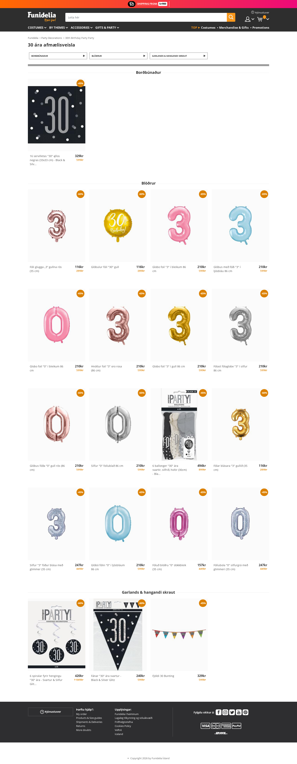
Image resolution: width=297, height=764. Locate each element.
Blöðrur (97, 55)
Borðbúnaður (39, 55)
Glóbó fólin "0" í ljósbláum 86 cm (108, 567)
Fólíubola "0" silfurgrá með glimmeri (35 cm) (231, 567)
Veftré (118, 730)
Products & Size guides (89, 718)
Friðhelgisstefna (124, 722)
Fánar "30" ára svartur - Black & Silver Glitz (106, 678)
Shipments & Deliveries (89, 722)
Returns (80, 726)
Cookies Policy (123, 726)
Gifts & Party (105, 27)
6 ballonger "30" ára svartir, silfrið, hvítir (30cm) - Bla (169, 470)
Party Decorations (51, 38)
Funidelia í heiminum (127, 714)
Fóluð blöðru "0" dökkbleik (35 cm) (169, 567)
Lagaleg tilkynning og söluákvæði (133, 718)
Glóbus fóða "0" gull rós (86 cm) (47, 468)
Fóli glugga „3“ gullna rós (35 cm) (46, 269)
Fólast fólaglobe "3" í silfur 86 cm (230, 368)
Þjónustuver (50, 712)
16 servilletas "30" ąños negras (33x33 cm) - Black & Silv (47, 160)
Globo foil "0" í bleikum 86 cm (46, 368)
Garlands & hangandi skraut (169, 55)
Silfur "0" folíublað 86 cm (107, 466)
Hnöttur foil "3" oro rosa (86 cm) (106, 368)
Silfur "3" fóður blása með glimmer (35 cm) (46, 567)
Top (194, 27)
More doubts (83, 730)
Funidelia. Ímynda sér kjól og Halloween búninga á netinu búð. (42, 17)
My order (81, 714)
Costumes (35, 27)
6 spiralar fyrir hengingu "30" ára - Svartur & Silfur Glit (46, 680)
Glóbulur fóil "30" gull (105, 267)
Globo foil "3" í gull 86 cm (168, 366)
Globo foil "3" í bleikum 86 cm (169, 269)
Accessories (80, 27)
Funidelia (33, 38)
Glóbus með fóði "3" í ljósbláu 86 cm (227, 269)
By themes (57, 27)
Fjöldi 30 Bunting (163, 676)
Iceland (119, 734)
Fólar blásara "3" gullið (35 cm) (230, 468)
